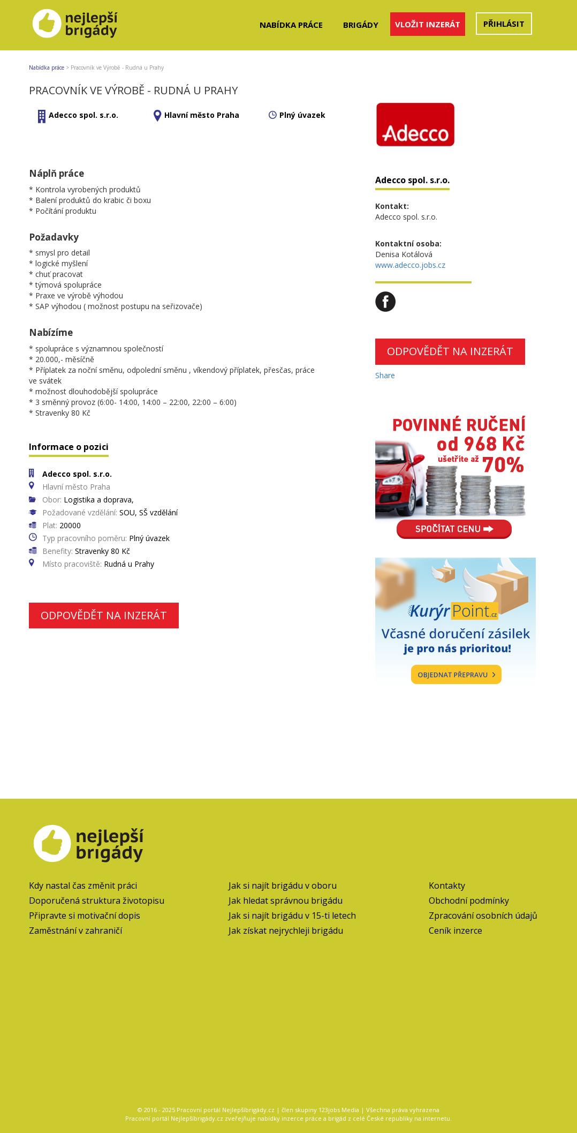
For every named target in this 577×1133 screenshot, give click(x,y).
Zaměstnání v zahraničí (75, 930)
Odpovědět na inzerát (104, 615)
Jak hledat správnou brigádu (286, 900)
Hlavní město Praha (201, 115)
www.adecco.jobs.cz (410, 265)
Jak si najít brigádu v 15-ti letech (292, 915)
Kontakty (447, 885)
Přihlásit (504, 23)
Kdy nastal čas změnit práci (83, 885)
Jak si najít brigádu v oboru (283, 885)
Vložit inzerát (427, 24)
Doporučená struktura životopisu (96, 900)
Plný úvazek (302, 115)
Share (385, 375)
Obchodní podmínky (469, 900)
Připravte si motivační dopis (84, 915)
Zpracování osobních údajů (483, 915)
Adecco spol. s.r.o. (83, 115)
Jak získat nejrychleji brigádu (286, 930)
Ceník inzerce (455, 930)
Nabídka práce (291, 24)
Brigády (360, 24)
